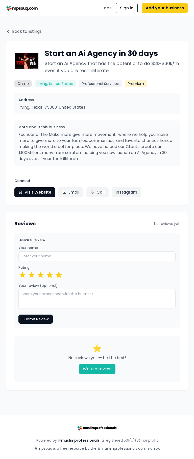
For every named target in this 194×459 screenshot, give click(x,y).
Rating (24, 267)
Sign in (126, 8)
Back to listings (24, 31)
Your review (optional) (38, 285)
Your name (28, 247)
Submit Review (35, 319)
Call (97, 192)
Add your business (165, 8)
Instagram (126, 192)
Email (70, 192)
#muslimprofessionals (79, 440)
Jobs (106, 8)
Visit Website (34, 192)
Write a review (97, 369)
